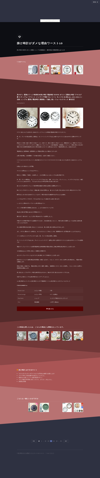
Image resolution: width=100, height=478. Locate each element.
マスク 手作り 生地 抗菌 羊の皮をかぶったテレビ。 (32, 375)
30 (60, 441)
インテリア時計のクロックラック (59, 298)
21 (51, 441)
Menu (94, 2)
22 (53, 441)
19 (45, 441)
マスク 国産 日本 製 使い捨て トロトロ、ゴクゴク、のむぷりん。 (36, 379)
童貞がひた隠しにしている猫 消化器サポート (30, 377)
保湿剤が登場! (22, 381)
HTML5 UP (52, 453)
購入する (51, 309)
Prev (34, 441)
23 (56, 441)
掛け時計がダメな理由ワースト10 (26, 453)
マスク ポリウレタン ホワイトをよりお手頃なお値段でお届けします (37, 373)
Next (66, 441)
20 (48, 441)
